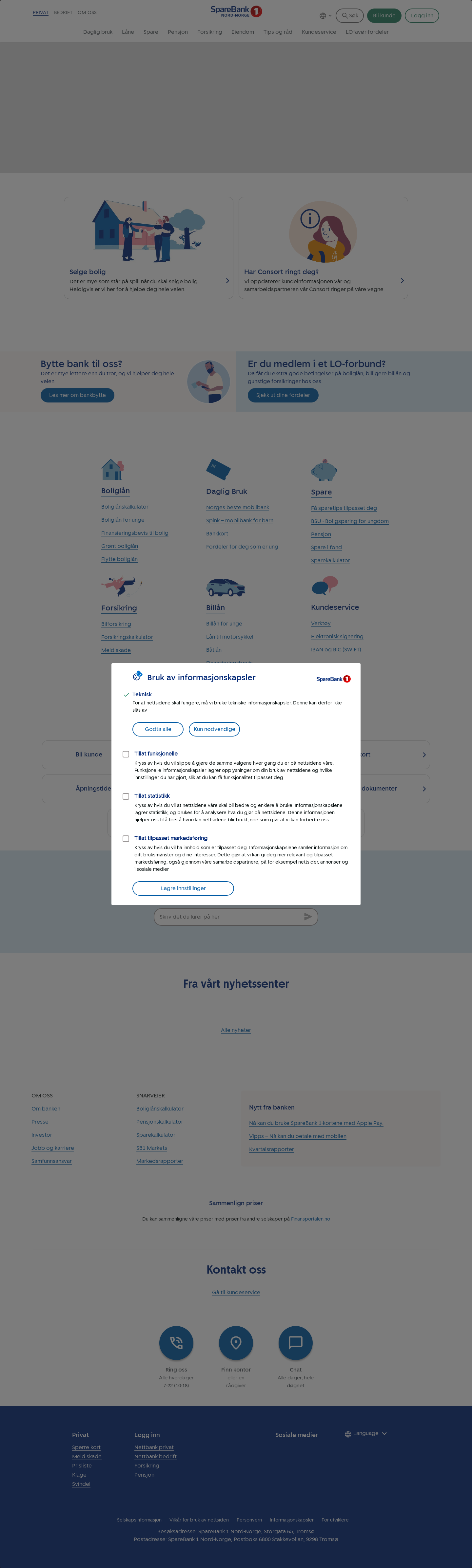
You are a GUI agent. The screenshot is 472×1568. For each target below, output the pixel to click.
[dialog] (236, 784)
